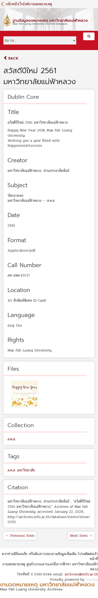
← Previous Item (20, 535)
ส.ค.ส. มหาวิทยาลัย (21, 470)
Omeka (91, 579)
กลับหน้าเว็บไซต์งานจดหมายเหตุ (29, 4)
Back (10, 58)
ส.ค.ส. (12, 439)
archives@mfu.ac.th (81, 574)
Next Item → (81, 535)
